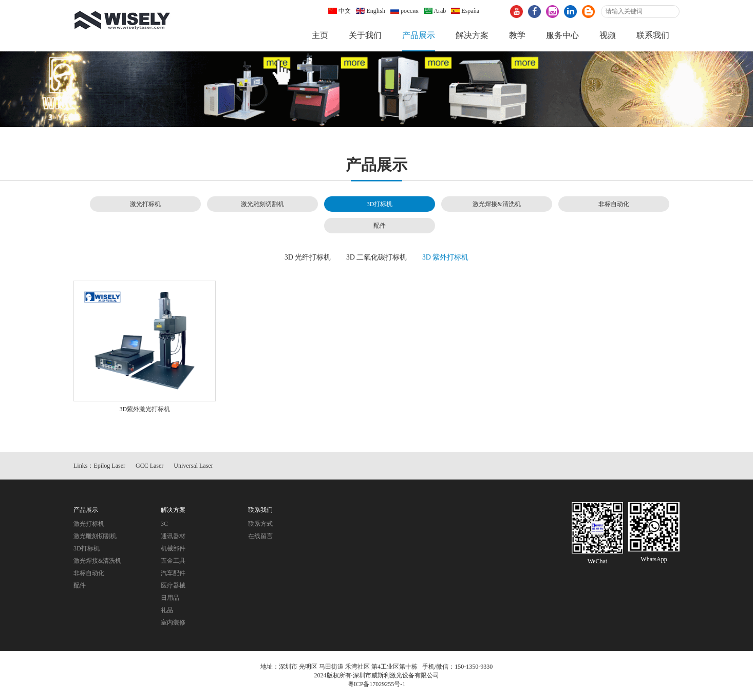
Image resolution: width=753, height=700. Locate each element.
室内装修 (173, 622)
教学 (517, 35)
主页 (320, 35)
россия (404, 10)
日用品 (170, 597)
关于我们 (365, 35)
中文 (339, 10)
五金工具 (173, 560)
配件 (379, 225)
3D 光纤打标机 (308, 257)
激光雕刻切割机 (262, 204)
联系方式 (260, 523)
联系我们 (652, 35)
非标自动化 (613, 204)
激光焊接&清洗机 (496, 204)
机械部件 (173, 548)
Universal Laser (193, 465)
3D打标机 (380, 204)
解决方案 (472, 35)
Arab (435, 10)
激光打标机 (145, 204)
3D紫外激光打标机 (145, 409)
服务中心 (562, 35)
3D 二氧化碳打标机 (376, 257)
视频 (607, 35)
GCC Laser (149, 465)
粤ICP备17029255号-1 (377, 684)
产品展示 (418, 35)
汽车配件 (173, 573)
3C (164, 523)
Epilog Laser (109, 465)
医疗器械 (173, 585)
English (370, 10)
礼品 (167, 610)
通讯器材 (173, 536)
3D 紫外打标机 (445, 257)
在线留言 (260, 536)
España (465, 10)
